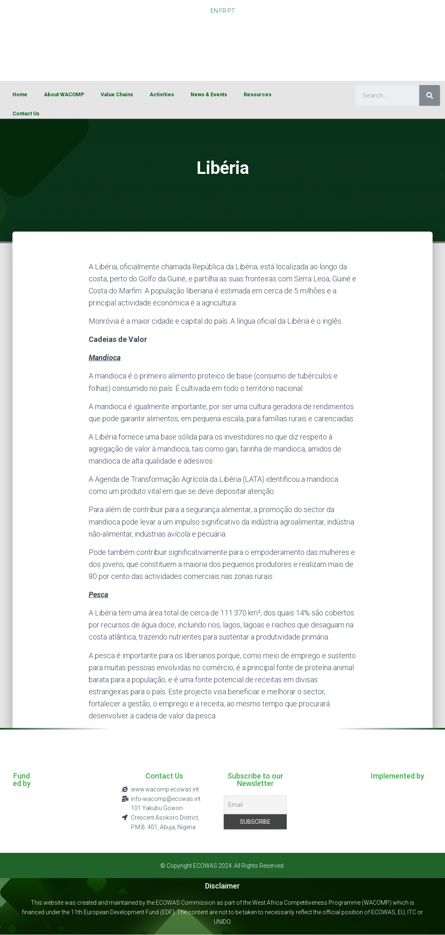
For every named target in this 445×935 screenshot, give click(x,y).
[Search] (429, 95)
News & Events (209, 94)
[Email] (255, 805)
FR (222, 10)
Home (19, 94)
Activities (162, 94)
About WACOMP (64, 94)
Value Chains (117, 94)
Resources (257, 94)
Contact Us (25, 113)
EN (214, 10)
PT (231, 10)
